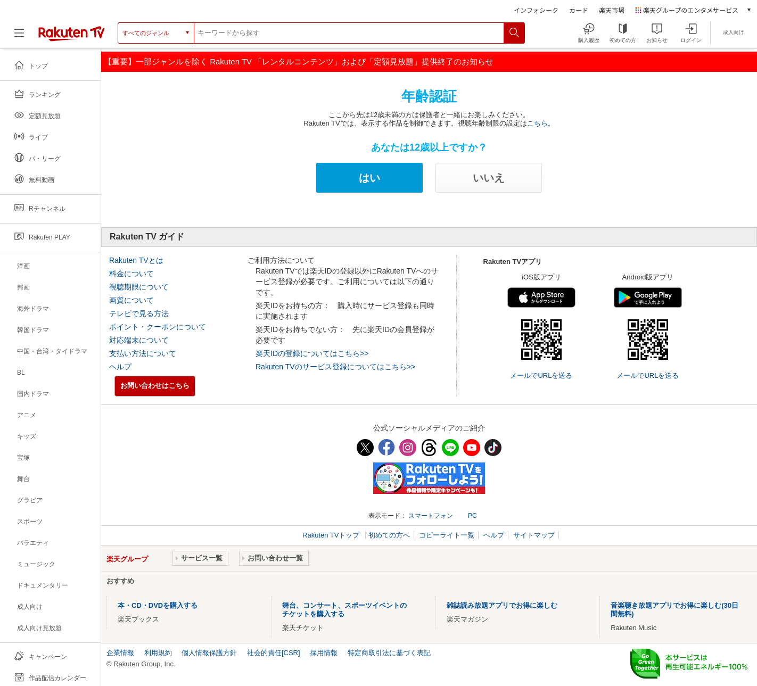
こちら (537, 123)
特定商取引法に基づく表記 (389, 653)
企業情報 (120, 653)
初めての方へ (389, 535)
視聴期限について (139, 287)
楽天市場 (611, 9)
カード (578, 9)
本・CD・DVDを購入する (158, 605)
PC (472, 515)
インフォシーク (536, 9)
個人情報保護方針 (209, 653)
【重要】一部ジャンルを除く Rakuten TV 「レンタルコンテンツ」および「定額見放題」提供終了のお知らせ (298, 61)
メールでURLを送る (541, 375)
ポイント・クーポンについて (157, 327)
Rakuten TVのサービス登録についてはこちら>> (335, 366)
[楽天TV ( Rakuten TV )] (71, 39)
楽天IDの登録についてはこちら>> (312, 353)
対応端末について (139, 340)
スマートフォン (430, 515)
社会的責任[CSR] (273, 653)
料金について (131, 273)
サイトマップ (534, 535)
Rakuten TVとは (136, 260)
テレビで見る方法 (139, 313)
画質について (131, 300)
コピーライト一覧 (446, 535)
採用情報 (324, 653)
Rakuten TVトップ (331, 535)
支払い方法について (142, 353)
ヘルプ (120, 366)
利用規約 (158, 653)
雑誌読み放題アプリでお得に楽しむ (502, 605)
